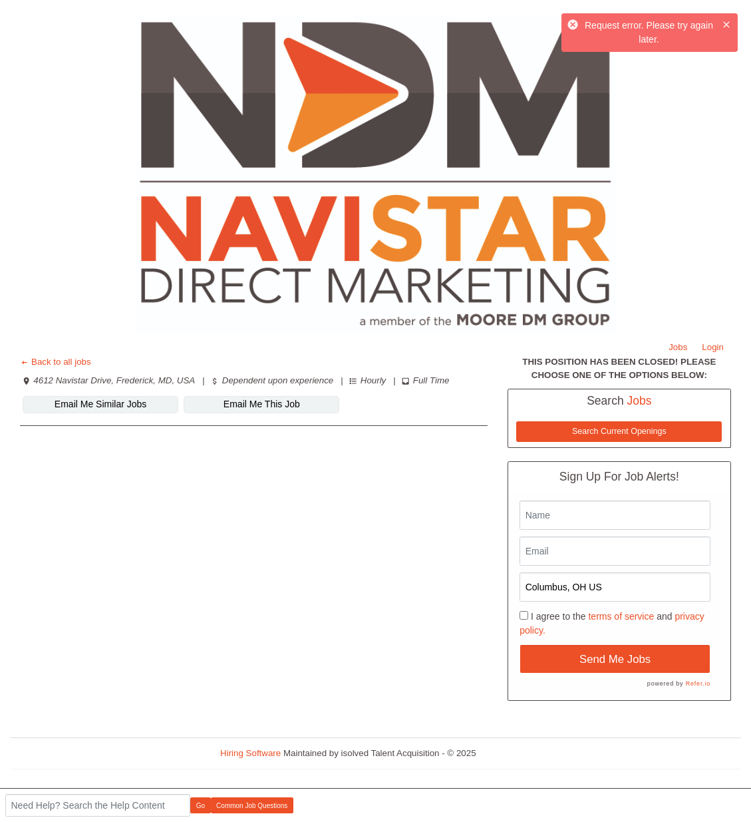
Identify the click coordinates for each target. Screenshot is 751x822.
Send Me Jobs (615, 659)
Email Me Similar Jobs (100, 404)
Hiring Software (250, 753)
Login (713, 347)
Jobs (678, 347)
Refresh (515, 753)
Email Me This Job (262, 404)
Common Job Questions (251, 805)
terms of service (621, 616)
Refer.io (698, 683)
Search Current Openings (619, 431)
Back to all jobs (55, 362)
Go (200, 805)
